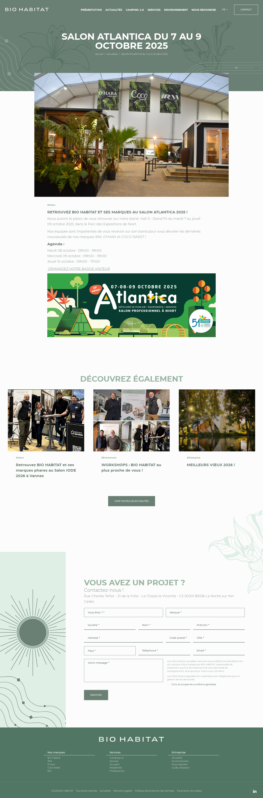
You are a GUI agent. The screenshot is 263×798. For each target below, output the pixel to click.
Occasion (115, 764)
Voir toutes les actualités (132, 501)
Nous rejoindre (204, 10)
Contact (246, 9)
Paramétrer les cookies (189, 790)
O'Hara (51, 764)
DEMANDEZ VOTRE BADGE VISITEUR (78, 269)
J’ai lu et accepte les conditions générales (193, 684)
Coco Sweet (53, 767)
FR (224, 9)
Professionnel (117, 771)
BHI (49, 771)
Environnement (176, 10)
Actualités (113, 10)
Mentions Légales (122, 790)
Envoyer (96, 695)
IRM (49, 761)
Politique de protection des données (154, 790)
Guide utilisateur (181, 767)
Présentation (91, 10)
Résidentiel (116, 767)
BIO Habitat (53, 757)
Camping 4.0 (135, 10)
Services (154, 10)
